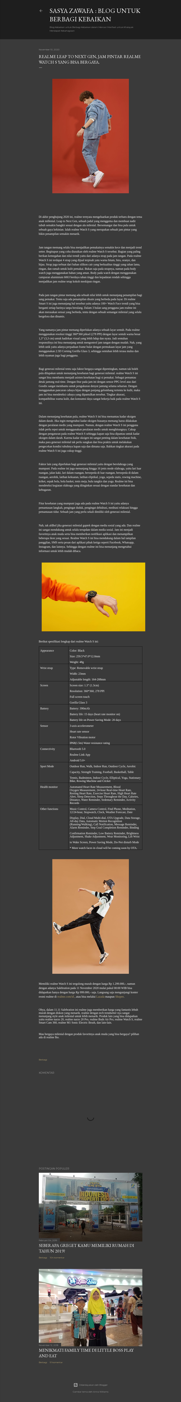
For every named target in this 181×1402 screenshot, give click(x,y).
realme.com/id (65, 996)
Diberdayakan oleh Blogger (91, 1385)
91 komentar (56, 1362)
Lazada (100, 996)
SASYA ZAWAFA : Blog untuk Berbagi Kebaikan (95, 14)
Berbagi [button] (43, 1059)
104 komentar (57, 1257)
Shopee (119, 996)
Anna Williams (100, 1391)
